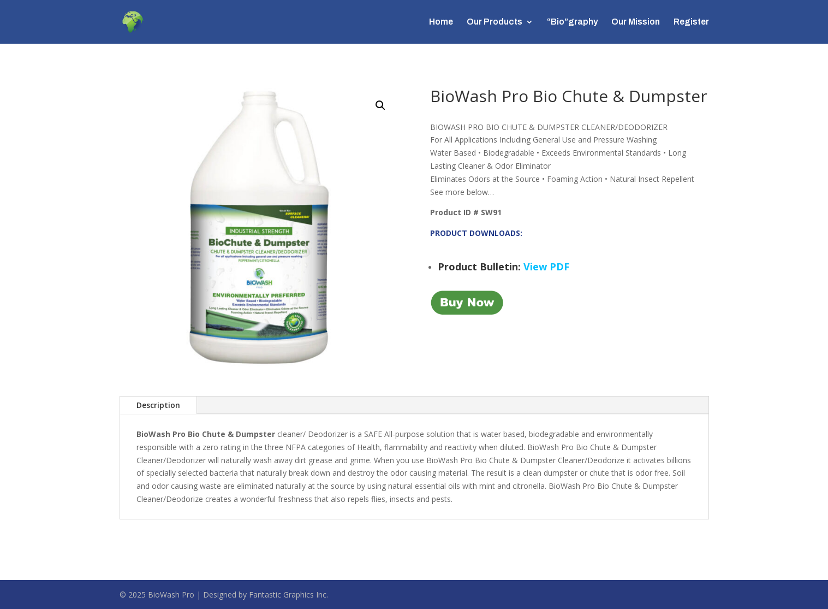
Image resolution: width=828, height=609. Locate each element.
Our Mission (635, 22)
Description (158, 405)
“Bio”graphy (572, 22)
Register (691, 22)
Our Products (494, 22)
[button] (380, 105)
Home (441, 22)
